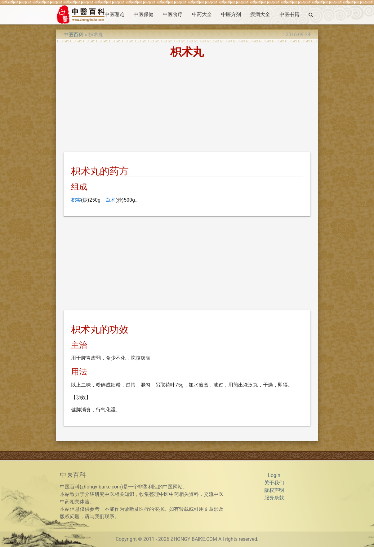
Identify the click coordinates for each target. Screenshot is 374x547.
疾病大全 (260, 14)
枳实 (76, 200)
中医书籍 (289, 14)
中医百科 (73, 34)
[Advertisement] (187, 106)
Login (274, 475)
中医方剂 (231, 14)
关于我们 (274, 483)
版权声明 (274, 490)
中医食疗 (173, 14)
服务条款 (274, 498)
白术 (110, 200)
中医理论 (114, 14)
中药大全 (202, 14)
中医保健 (144, 14)
